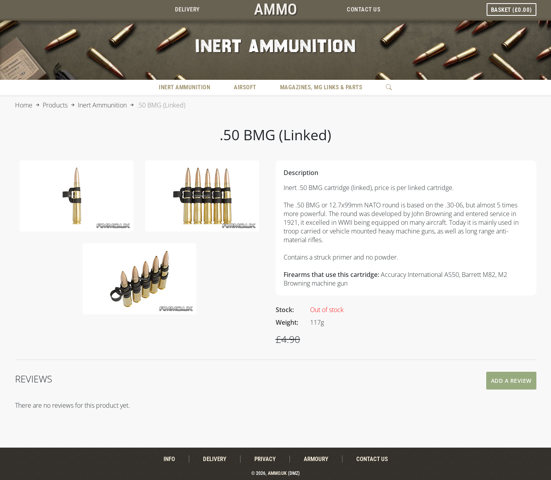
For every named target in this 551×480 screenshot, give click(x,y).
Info (169, 459)
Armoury (316, 459)
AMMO (275, 9)
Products (55, 105)
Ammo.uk (277, 473)
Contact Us (363, 9)
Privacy (265, 459)
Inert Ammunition (184, 87)
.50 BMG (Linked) (161, 105)
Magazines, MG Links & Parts (321, 87)
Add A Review (511, 380)
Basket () (511, 9)
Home (23, 105)
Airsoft (245, 87)
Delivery (187, 9)
